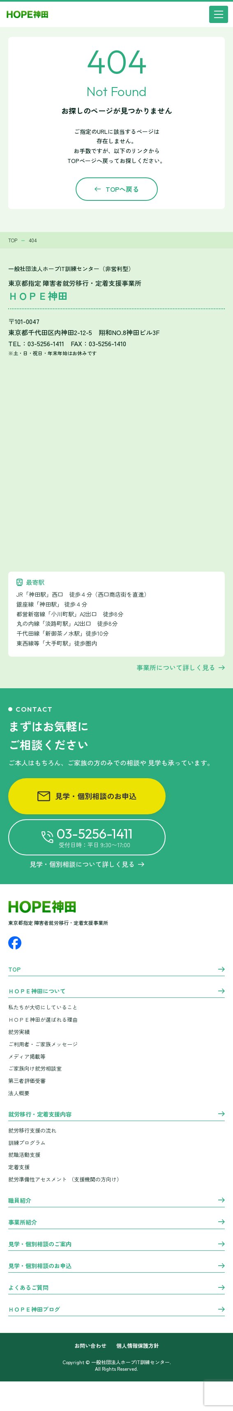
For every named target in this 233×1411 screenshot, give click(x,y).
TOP (14, 969)
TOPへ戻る (122, 189)
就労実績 (19, 1032)
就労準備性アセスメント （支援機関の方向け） (65, 1179)
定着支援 (19, 1167)
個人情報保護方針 (137, 1346)
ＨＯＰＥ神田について (37, 991)
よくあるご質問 (28, 1288)
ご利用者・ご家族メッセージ (43, 1044)
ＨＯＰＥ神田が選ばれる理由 (43, 1019)
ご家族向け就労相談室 (35, 1068)
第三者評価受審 (27, 1081)
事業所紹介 (22, 1222)
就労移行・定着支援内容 (40, 1114)
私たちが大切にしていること (43, 1007)
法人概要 (19, 1093)
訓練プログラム (27, 1143)
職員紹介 (19, 1200)
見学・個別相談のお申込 (86, 796)
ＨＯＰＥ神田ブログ (34, 1309)
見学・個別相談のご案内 (40, 1244)
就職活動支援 (24, 1154)
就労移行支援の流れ (32, 1130)
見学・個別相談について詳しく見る (87, 864)
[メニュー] (218, 14)
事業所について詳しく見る (175, 667)
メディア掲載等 (27, 1056)
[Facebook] (14, 942)
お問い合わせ (90, 1346)
